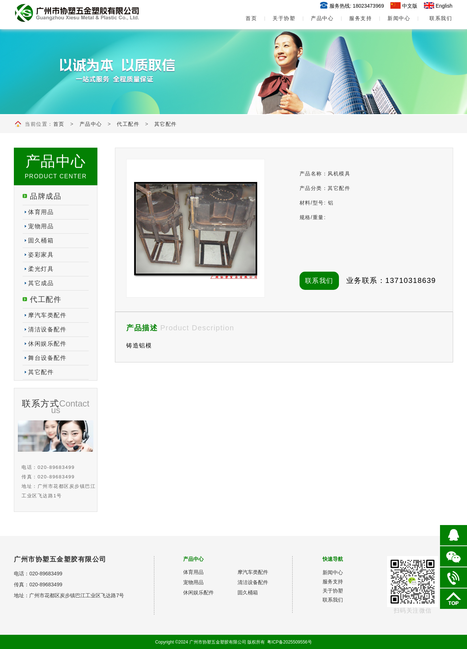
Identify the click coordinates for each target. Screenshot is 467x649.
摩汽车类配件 (47, 315)
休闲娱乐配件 (47, 344)
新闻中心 (398, 18)
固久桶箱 (41, 240)
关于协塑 (284, 18)
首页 (245, 18)
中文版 (409, 6)
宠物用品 (41, 226)
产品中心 (322, 18)
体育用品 (41, 212)
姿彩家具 (41, 255)
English (444, 6)
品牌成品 (45, 196)
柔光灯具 (41, 269)
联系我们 (440, 18)
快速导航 (333, 559)
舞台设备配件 (47, 358)
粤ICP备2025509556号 (289, 642)
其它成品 (41, 283)
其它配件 (165, 124)
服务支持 (360, 18)
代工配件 (128, 124)
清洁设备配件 (47, 329)
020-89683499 (45, 573)
